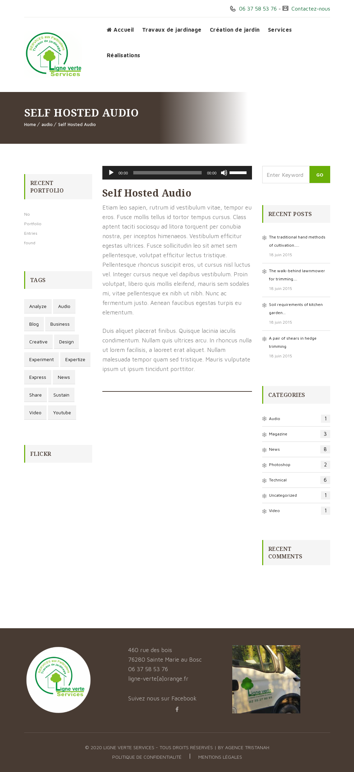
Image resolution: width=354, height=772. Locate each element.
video (299, 511)
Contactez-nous (310, 8)
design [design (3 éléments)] (66, 341)
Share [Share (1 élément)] (35, 395)
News (299, 449)
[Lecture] (111, 172)
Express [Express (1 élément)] (37, 377)
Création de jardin (235, 30)
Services (280, 30)
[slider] (167, 172)
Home (30, 124)
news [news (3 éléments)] (64, 377)
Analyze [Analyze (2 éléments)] (38, 306)
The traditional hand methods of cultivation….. (297, 241)
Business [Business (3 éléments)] (60, 324)
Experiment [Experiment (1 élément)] (41, 359)
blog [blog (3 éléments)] (34, 324)
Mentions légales (220, 757)
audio (47, 124)
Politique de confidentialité (147, 757)
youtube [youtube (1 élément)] (62, 412)
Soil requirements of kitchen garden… (296, 308)
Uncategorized (299, 495)
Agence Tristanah (247, 747)
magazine (299, 434)
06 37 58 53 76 (257, 8)
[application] (177, 173)
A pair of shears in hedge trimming (293, 342)
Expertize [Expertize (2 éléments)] (75, 359)
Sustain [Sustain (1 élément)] (61, 395)
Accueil (120, 30)
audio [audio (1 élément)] (64, 306)
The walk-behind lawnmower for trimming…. (297, 274)
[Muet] (224, 172)
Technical (299, 480)
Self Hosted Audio (77, 124)
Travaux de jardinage (172, 30)
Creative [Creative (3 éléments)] (38, 341)
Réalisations (123, 55)
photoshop (299, 465)
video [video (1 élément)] (35, 412)
